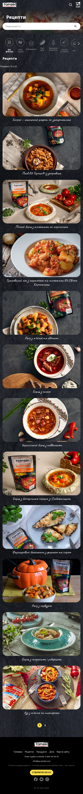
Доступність (70, 765)
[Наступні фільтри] (78, 43)
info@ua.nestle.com (41, 761)
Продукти (41, 751)
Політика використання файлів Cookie (47, 765)
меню (41, 772)
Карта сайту (63, 751)
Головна (18, 751)
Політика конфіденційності (19, 765)
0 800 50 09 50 (52, 756)
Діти (51, 751)
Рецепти (29, 751)
